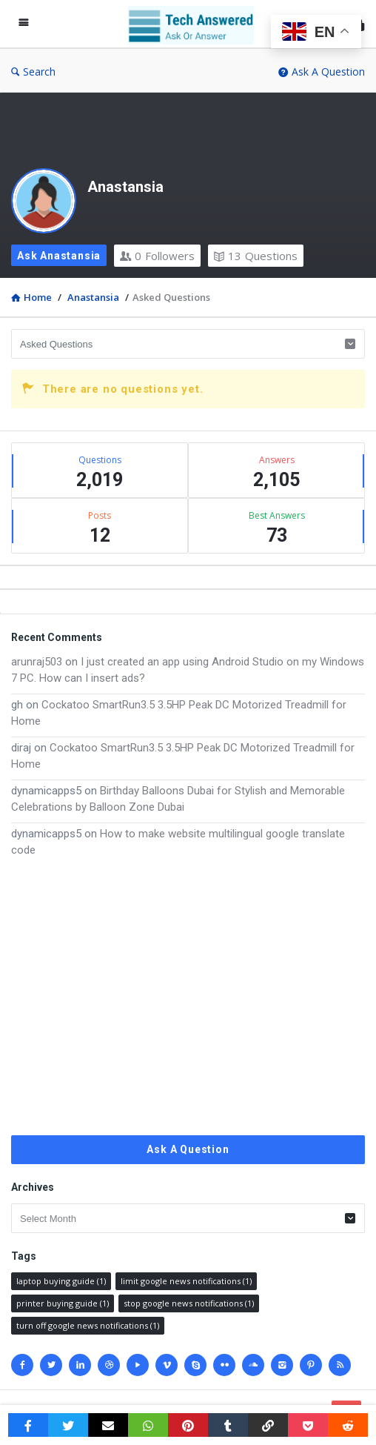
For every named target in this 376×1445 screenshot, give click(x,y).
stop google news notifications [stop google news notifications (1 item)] (189, 1303)
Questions (256, 256)
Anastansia (125, 187)
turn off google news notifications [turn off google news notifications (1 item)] (87, 1325)
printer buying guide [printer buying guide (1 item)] (62, 1303)
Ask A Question (321, 71)
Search (33, 71)
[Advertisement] (188, 996)
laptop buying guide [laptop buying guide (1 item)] (61, 1280)
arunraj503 (36, 661)
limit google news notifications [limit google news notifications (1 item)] (186, 1280)
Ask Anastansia (59, 256)
